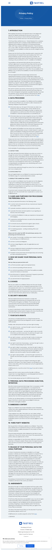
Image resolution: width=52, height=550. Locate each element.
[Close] (49, 538)
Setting (21, 546)
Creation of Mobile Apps (26, 529)
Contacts (26, 536)
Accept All (30, 546)
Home (21, 18)
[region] (26, 543)
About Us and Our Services (26, 534)
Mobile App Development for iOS (26, 532)
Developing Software (26, 527)
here (38, 95)
